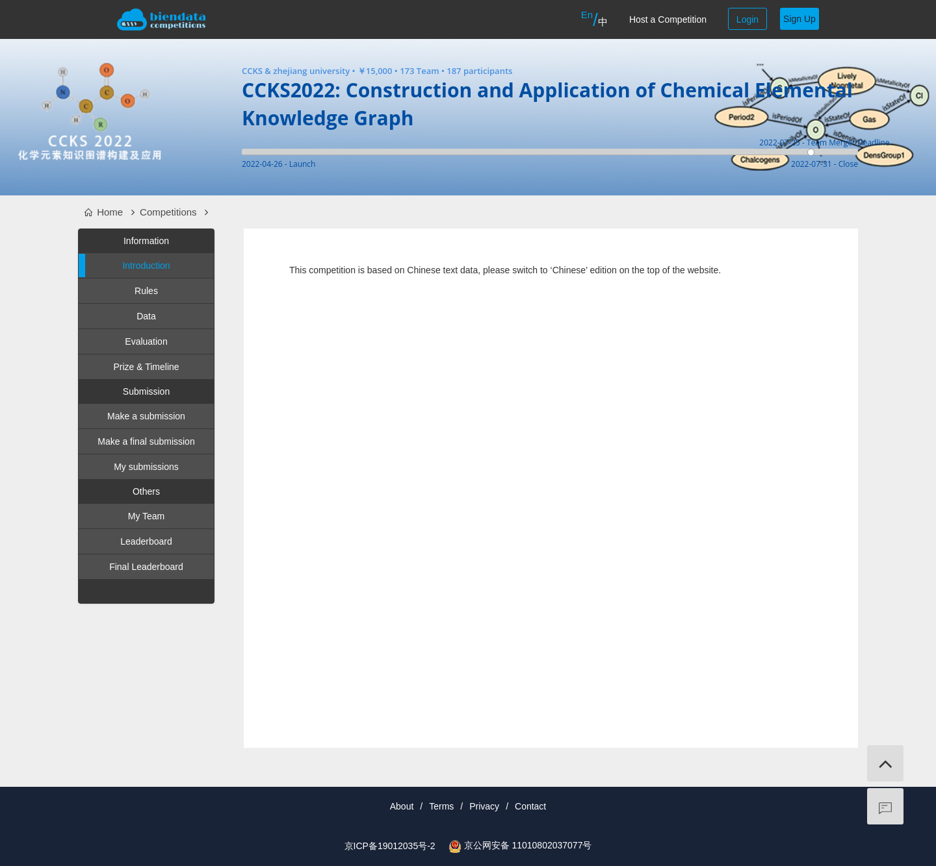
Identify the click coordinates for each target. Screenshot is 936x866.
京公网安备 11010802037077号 (528, 845)
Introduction (124, 265)
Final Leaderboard (146, 567)
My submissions (146, 467)
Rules (146, 291)
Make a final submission (146, 441)
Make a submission (146, 416)
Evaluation (146, 341)
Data (146, 316)
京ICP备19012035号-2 (390, 846)
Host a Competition (668, 19)
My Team (146, 516)
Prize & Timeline (146, 367)
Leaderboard (146, 541)
